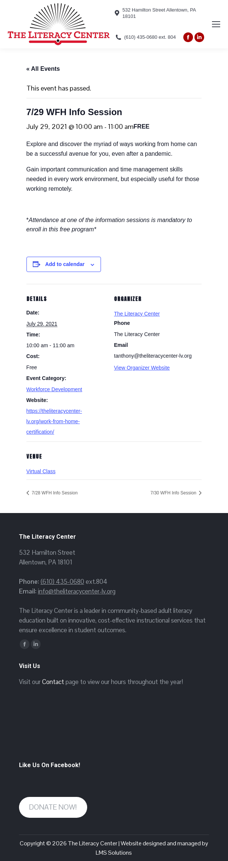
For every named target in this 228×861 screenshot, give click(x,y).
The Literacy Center (137, 314)
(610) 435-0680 (62, 581)
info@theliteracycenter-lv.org (76, 591)
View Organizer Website (142, 368)
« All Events (43, 69)
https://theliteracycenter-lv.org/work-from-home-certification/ (54, 421)
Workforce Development (54, 389)
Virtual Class (41, 471)
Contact (53, 682)
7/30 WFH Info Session (174, 493)
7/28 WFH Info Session (54, 493)
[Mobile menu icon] (216, 24)
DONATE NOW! (53, 807)
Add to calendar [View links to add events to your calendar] (65, 264)
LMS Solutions (114, 853)
